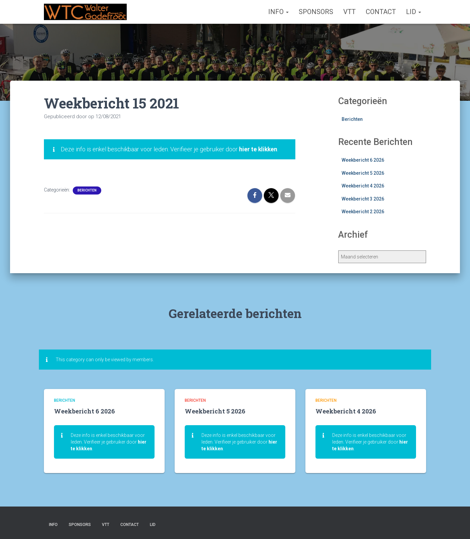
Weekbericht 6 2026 (363, 160)
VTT (349, 12)
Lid (413, 12)
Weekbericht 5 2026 (363, 173)
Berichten (87, 190)
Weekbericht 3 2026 (363, 199)
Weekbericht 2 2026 (363, 211)
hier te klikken (258, 149)
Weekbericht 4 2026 (363, 185)
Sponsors (316, 12)
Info (278, 12)
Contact (381, 12)
